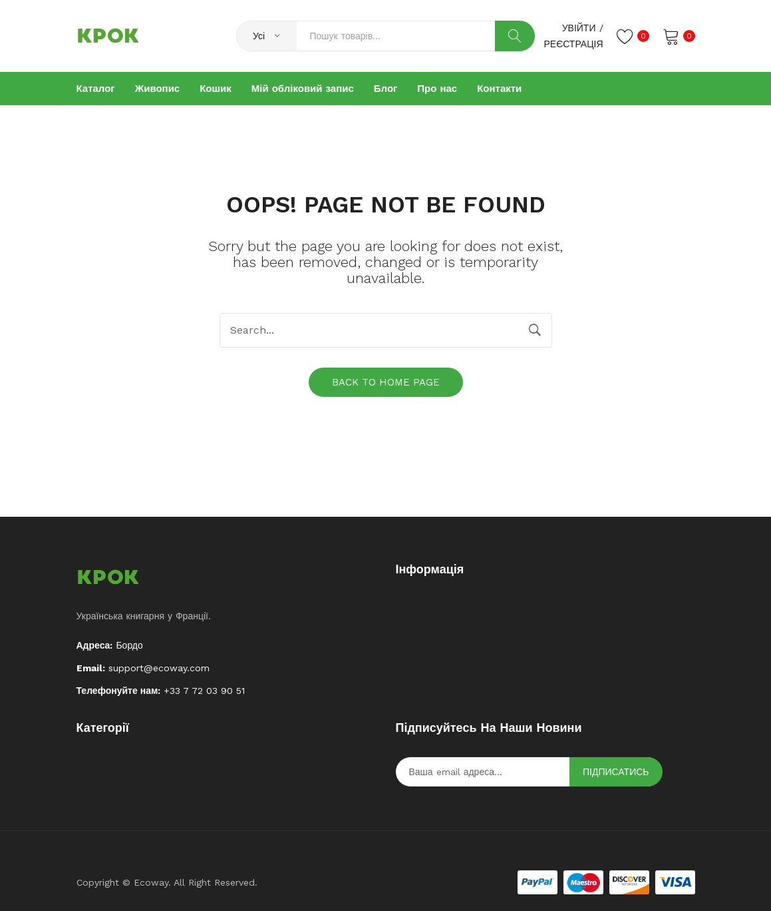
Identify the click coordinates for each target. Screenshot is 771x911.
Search (515, 36)
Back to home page (386, 382)
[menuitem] (96, 88)
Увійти (579, 28)
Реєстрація (573, 44)
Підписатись (616, 771)
